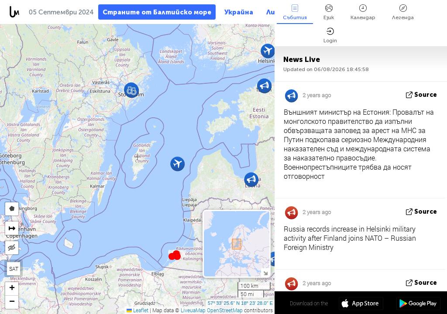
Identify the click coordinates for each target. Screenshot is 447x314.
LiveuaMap (193, 310)
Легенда (403, 12)
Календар (363, 12)
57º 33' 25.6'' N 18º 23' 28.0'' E (240, 303)
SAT (13, 268)
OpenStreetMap (225, 310)
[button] (177, 256)
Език (328, 12)
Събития (295, 12)
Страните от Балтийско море (157, 12)
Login (330, 35)
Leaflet (137, 310)
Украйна (238, 12)
